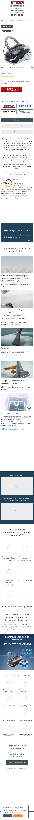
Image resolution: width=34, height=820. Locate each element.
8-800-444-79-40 (17, 10)
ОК (18, 816)
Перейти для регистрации (17, 762)
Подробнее (8, 816)
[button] (31, 4)
